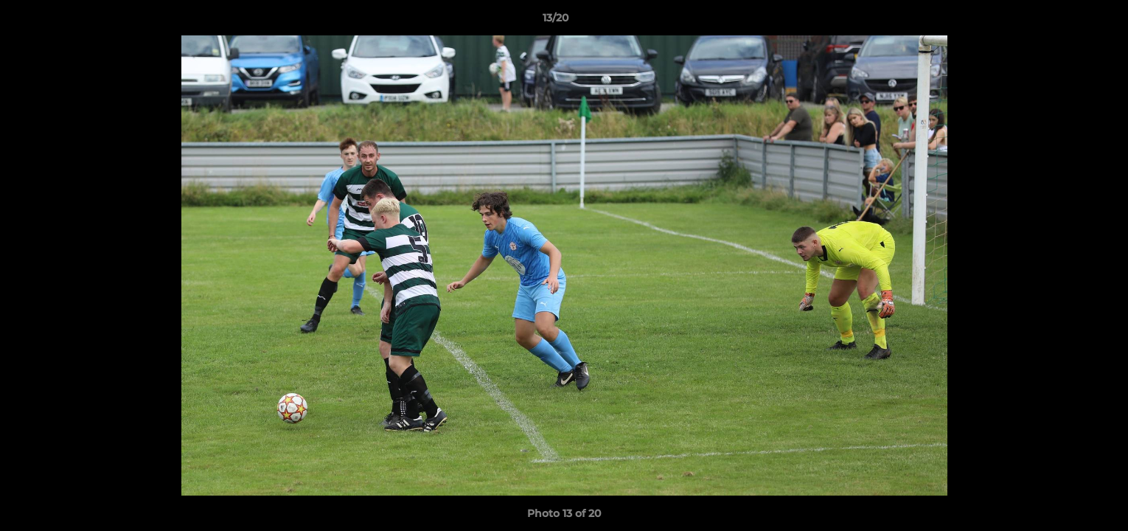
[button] (1066, 21)
